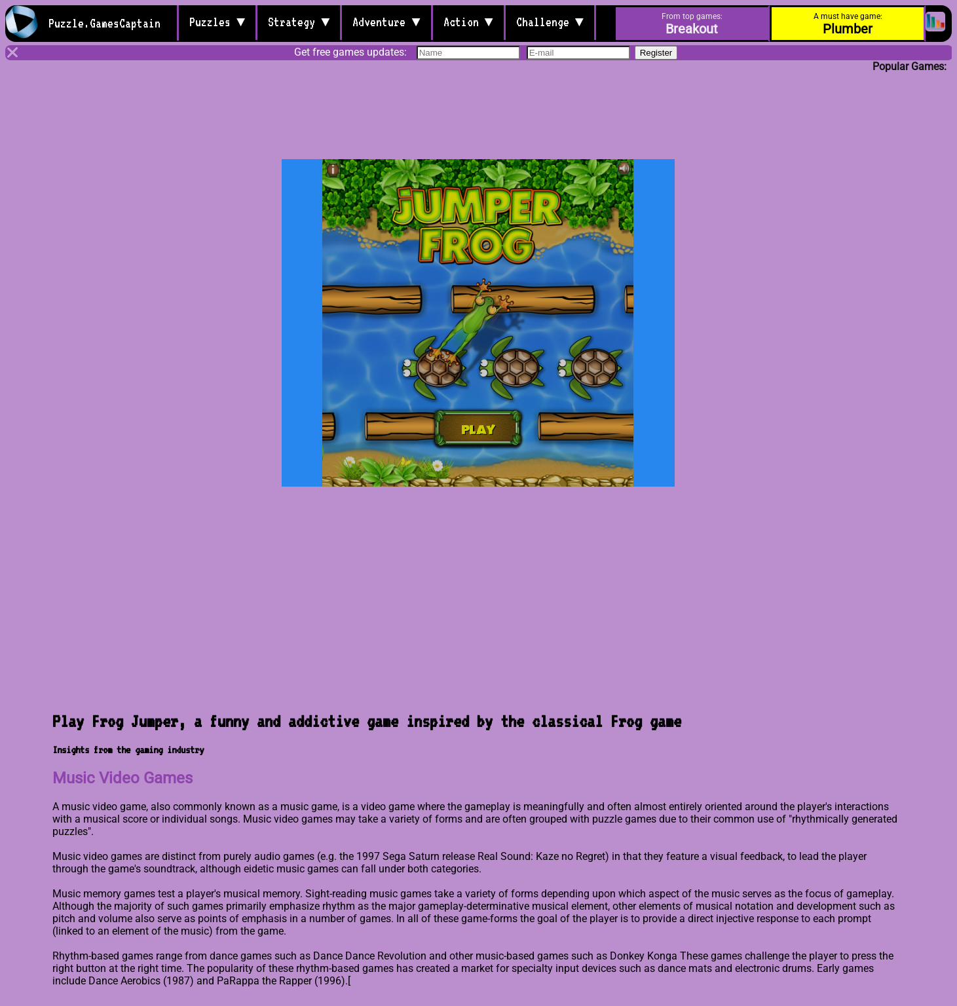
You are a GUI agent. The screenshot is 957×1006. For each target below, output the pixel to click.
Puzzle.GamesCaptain (107, 23)
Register (656, 54)
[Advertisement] (479, 106)
